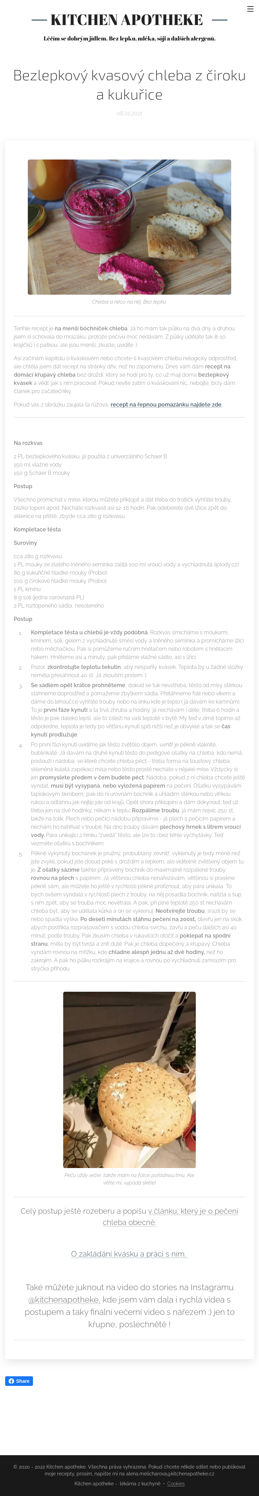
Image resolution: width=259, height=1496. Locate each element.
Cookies (176, 1483)
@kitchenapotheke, (64, 1300)
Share (19, 1381)
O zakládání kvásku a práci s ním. (129, 1253)
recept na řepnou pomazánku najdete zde (166, 404)
